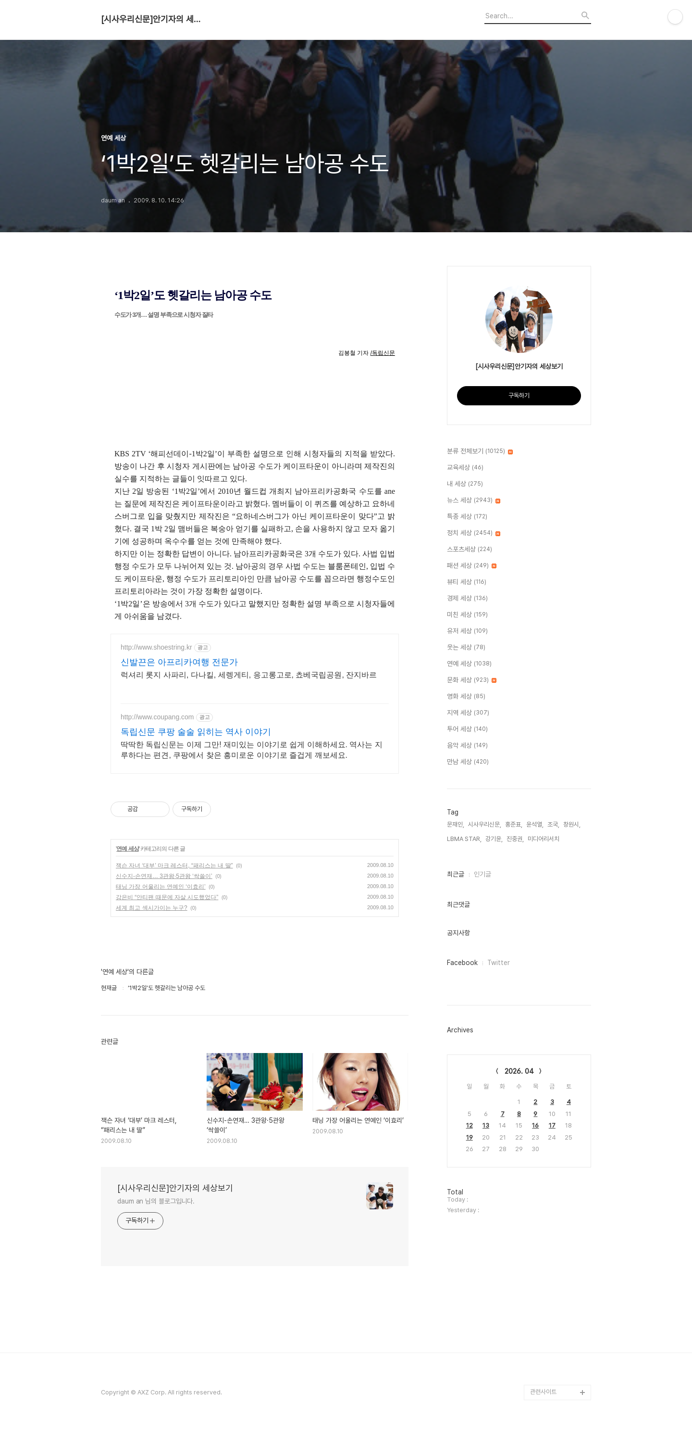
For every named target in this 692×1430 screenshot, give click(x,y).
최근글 (455, 874)
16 (535, 1125)
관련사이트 (543, 1391)
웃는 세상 (466, 647)
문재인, (455, 824)
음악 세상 (467, 746)
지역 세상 (468, 713)
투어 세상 (467, 729)
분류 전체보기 (480, 451)
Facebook (462, 962)
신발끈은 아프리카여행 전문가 (179, 662)
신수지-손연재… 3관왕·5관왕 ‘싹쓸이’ (164, 876)
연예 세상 (127, 848)
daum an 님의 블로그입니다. (156, 1201)
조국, (553, 824)
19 (469, 1137)
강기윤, (494, 838)
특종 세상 (467, 517)
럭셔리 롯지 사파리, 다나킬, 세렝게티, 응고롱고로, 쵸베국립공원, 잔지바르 (249, 675)
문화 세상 (471, 680)
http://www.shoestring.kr (156, 647)
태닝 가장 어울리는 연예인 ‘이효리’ (161, 886)
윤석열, (535, 824)
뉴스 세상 (473, 500)
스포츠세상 (469, 549)
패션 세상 (471, 566)
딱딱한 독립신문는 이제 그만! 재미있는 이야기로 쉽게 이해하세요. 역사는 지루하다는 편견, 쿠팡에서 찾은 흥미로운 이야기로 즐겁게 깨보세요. (252, 749)
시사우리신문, (484, 824)
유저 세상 (467, 631)
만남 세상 (468, 762)
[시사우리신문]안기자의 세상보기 (154, 19)
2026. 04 (519, 1071)
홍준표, (513, 824)
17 (552, 1125)
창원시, (572, 824)
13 (485, 1125)
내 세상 (465, 484)
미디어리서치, (544, 838)
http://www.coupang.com (157, 717)
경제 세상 (467, 598)
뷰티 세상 (466, 582)
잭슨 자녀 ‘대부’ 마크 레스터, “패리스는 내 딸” (174, 865)
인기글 (482, 874)
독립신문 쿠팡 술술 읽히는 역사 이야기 (196, 732)
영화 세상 (466, 697)
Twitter (498, 962)
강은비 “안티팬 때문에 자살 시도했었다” (167, 897)
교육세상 (465, 468)
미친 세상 (467, 615)
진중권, (515, 838)
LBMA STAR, (464, 838)
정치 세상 (473, 533)
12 (469, 1125)
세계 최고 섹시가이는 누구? (151, 907)
